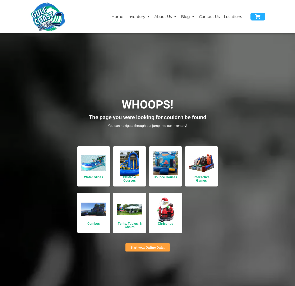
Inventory (138, 17)
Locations (233, 16)
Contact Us (209, 16)
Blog (188, 17)
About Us (165, 17)
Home (117, 16)
